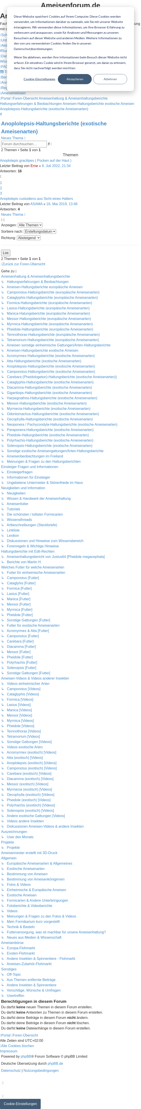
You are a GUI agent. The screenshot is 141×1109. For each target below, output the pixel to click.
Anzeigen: (21, 225)
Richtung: (20, 238)
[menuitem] (6, 51)
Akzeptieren (74, 79)
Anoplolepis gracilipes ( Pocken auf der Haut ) (35, 160)
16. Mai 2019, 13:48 (61, 204)
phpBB (26, 1056)
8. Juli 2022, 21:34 (56, 166)
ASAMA (36, 204)
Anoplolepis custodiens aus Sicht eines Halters (36, 199)
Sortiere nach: (28, 231)
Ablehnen (110, 79)
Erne (34, 166)
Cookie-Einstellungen (39, 79)
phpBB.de (55, 1063)
